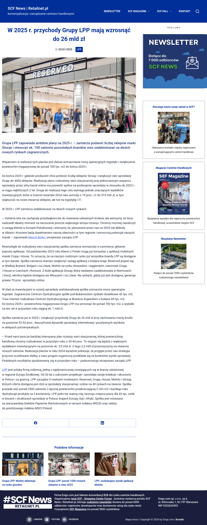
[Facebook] (35, 423)
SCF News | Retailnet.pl (28, 8)
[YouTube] (52, 520)
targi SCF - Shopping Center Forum (91, 498)
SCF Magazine (139, 11)
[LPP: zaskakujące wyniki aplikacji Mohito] (115, 464)
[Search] (197, 11)
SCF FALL (165, 11)
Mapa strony (131, 519)
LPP (79, 49)
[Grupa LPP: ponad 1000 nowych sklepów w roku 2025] (69, 464)
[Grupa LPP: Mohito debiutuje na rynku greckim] (23, 464)
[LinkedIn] (102, 423)
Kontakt (185, 11)
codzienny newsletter (99, 502)
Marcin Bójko (36, 237)
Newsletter (112, 11)
